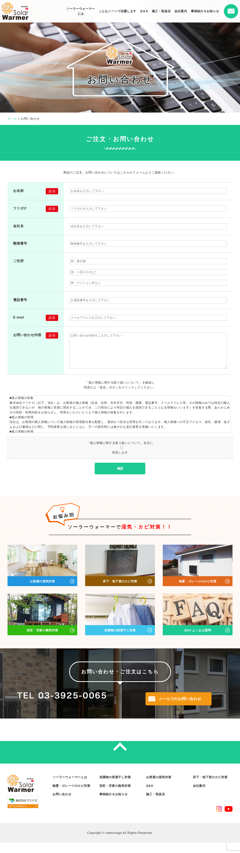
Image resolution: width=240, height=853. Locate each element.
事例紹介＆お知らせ (205, 11)
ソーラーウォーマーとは (80, 11)
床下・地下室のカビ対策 (210, 787)
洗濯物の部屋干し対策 (115, 787)
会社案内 (180, 11)
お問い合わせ (61, 804)
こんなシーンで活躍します (117, 11)
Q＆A (144, 11)
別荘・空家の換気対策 (115, 796)
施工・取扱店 (161, 11)
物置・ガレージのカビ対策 (71, 796)
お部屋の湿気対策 (158, 787)
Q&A (149, 796)
